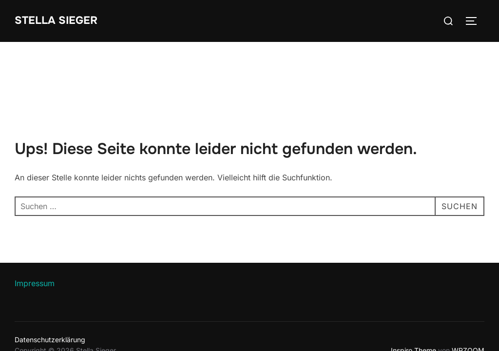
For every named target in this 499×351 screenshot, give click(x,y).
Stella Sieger (56, 20)
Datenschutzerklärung (50, 297)
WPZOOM (468, 308)
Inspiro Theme (413, 308)
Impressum (35, 241)
